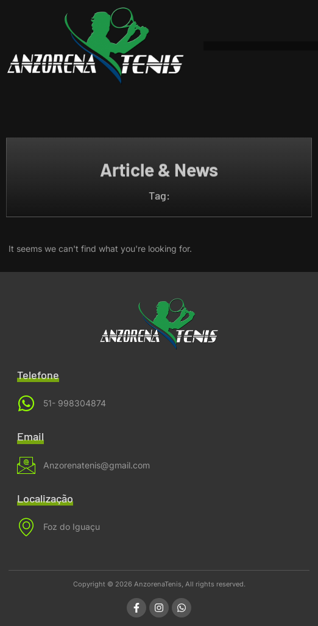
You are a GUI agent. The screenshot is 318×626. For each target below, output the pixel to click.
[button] (208, 45)
